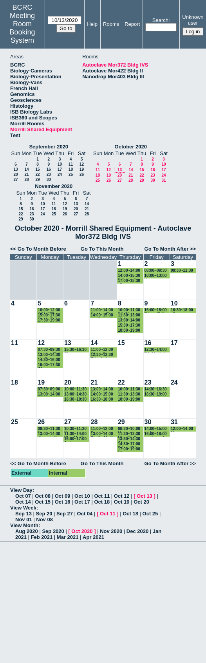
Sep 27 (64, 514)
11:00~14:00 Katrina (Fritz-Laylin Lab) (103, 310)
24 (60, 174)
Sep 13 (23, 514)
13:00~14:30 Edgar (75, 394)
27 (15, 179)
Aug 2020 (26, 531)
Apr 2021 (93, 537)
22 (37, 174)
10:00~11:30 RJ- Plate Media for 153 (130, 310)
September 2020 (48, 147)
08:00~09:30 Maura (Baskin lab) (156, 270)
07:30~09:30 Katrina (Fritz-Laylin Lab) (50, 349)
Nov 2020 (111, 531)
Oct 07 (23, 496)
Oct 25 (150, 514)
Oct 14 (23, 502)
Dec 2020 (137, 531)
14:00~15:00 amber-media (157, 429)
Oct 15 (43, 502)
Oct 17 (82, 502)
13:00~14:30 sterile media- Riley (50, 355)
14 (26, 169)
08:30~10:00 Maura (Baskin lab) (129, 429)
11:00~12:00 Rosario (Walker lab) (101, 429)
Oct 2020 (81, 531)
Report (132, 24)
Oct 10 (82, 496)
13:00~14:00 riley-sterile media (49, 434)
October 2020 (131, 147)
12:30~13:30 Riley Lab (101, 355)
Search (160, 20)
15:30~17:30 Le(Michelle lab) (129, 325)
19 (82, 169)
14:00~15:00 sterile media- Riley (103, 315)
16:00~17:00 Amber (75, 439)
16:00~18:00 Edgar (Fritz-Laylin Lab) (156, 310)
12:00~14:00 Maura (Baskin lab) (182, 429)
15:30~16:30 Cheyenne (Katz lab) (75, 349)
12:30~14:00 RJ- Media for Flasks (157, 349)
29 (37, 179)
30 (49, 179)
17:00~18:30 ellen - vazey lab (129, 281)
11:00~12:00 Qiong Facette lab (103, 349)
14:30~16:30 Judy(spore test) (156, 389)
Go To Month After (167, 249)
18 (71, 169)
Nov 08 (44, 519)
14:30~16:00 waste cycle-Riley (49, 360)
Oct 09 (62, 496)
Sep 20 (44, 514)
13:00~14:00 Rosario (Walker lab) (129, 320)
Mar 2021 (68, 537)
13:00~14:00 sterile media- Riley (50, 394)
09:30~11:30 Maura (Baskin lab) (182, 270)
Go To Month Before (42, 249)
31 (163, 180)
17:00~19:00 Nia (129, 449)
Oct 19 (122, 502)
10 (60, 164)
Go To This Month (102, 249)
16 (49, 169)
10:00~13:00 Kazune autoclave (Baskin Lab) (156, 275)
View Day (21, 490)
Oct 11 (102, 496)
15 (37, 169)
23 (49, 174)
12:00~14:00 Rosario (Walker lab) (129, 270)
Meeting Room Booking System (22, 28)
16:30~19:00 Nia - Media (156, 394)
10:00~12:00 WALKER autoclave (49, 310)
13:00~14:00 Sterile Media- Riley (103, 434)
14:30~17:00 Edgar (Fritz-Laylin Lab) (129, 444)
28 (26, 179)
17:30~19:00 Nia (49, 320)
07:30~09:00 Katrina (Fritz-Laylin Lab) (50, 389)
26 (82, 174)
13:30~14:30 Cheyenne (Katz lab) (129, 439)
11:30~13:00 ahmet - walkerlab (129, 315)
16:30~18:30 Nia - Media (75, 399)
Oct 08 (43, 496)
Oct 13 (144, 496)
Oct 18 (102, 502)
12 (82, 164)
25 (71, 174)
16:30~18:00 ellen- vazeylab (182, 310)
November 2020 (53, 186)
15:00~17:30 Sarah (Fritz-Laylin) (49, 315)
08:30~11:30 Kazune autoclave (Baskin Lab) (49, 429)
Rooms (111, 24)
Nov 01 (23, 519)
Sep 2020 (53, 531)
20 (15, 174)
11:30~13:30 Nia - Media (129, 394)
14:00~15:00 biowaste (101, 394)
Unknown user (192, 20)
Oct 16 (62, 502)
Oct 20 (141, 502)
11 (71, 164)
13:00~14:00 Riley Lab (101, 389)
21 (26, 174)
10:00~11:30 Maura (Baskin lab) (75, 389)
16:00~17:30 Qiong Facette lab (49, 365)
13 (15, 169)
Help (92, 24)
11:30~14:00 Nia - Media (75, 434)
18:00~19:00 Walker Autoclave (129, 330)
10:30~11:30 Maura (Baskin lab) (75, 429)
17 (60, 169)
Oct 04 (85, 514)
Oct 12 (122, 496)
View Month (24, 525)
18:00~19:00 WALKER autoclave (129, 399)
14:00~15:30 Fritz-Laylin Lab (129, 275)
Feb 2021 (42, 537)
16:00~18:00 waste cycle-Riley (156, 434)
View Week (23, 508)
